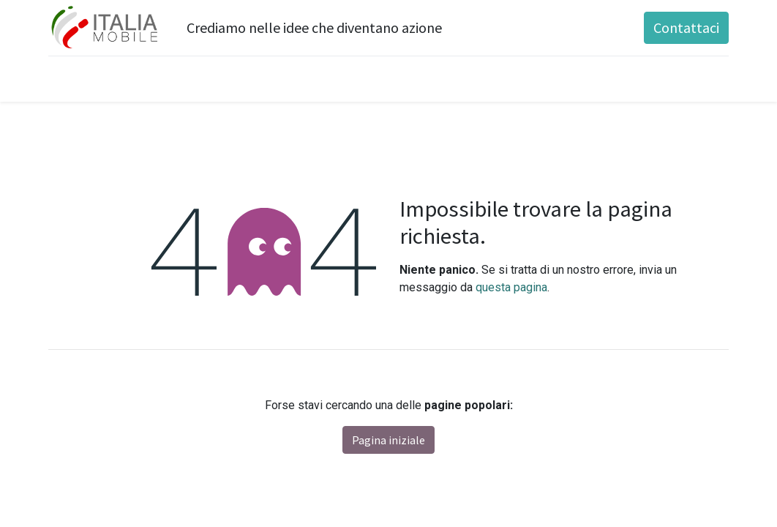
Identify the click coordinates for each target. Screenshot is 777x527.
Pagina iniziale (388, 440)
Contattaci (686, 27)
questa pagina (511, 287)
